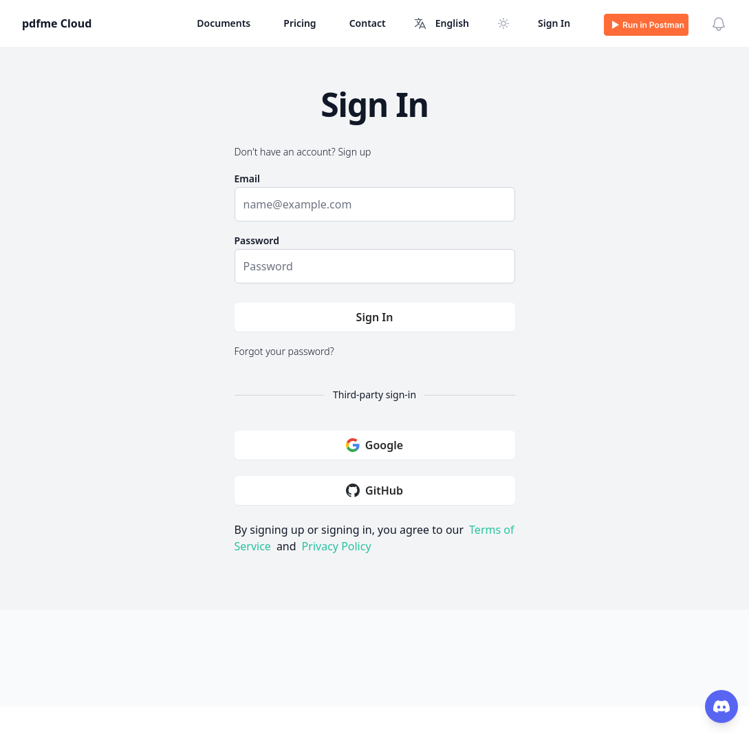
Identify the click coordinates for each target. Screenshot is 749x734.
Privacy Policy (336, 546)
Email (247, 178)
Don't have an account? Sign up (303, 151)
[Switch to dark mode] (503, 23)
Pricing (299, 23)
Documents (223, 23)
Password (257, 240)
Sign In (554, 23)
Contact (367, 23)
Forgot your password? (284, 351)
